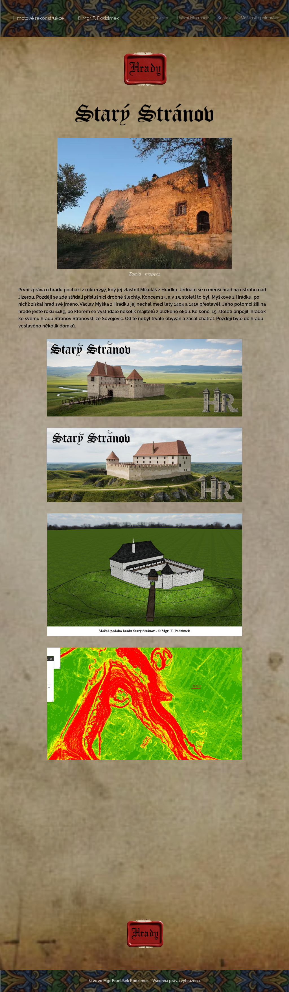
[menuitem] (254, 18)
